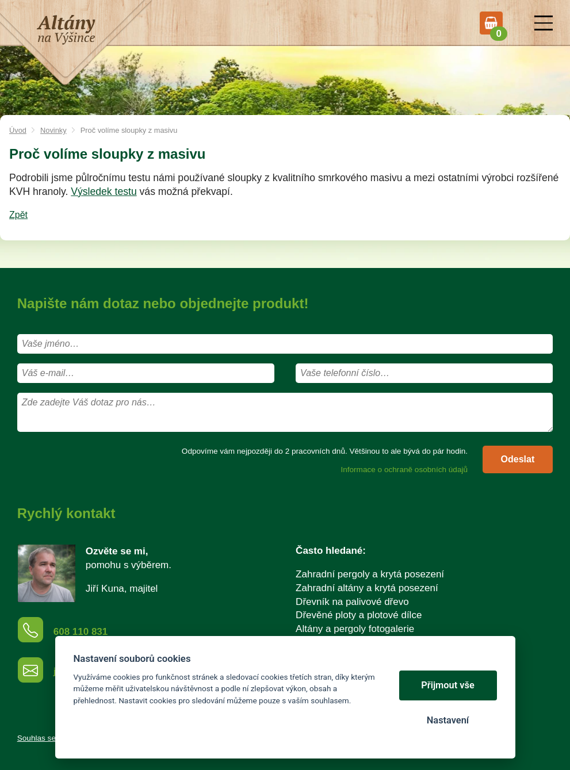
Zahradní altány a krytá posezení (367, 588)
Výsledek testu (103, 191)
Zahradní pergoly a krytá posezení (370, 574)
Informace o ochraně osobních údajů (404, 469)
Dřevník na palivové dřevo (352, 601)
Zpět (18, 215)
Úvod (17, 130)
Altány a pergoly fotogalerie (355, 628)
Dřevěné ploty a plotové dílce (359, 615)
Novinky (53, 130)
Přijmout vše (448, 685)
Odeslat (518, 459)
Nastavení (448, 720)
